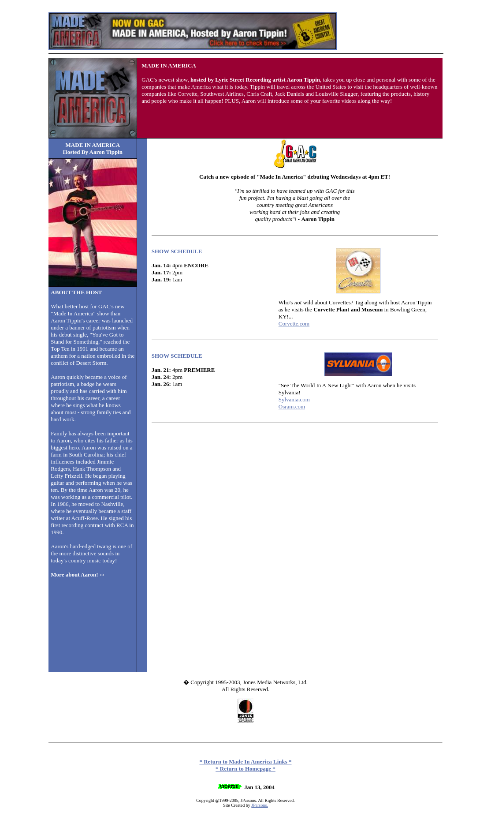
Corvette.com (294, 323)
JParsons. (259, 805)
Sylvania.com (294, 399)
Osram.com (292, 406)
